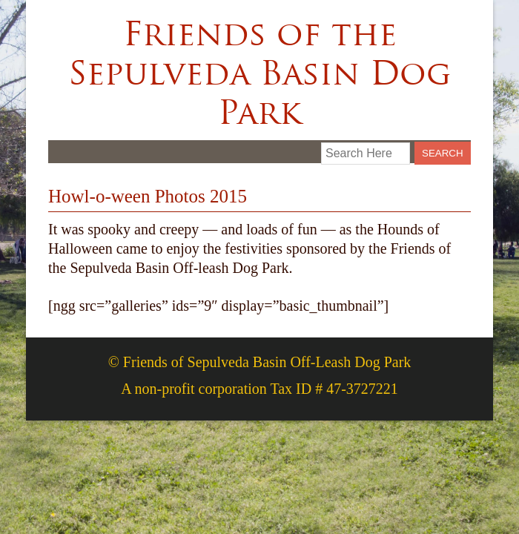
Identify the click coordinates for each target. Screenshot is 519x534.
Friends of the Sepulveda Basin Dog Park (259, 73)
